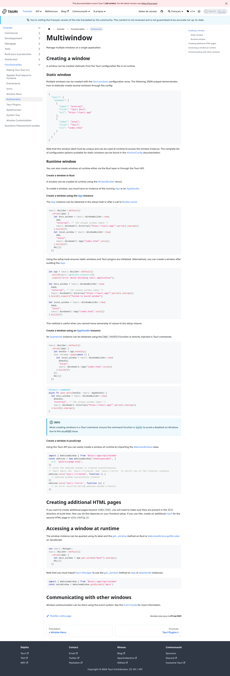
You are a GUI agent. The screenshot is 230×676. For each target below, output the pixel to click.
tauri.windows (100, 81)
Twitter (74, 658)
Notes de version (148, 11)
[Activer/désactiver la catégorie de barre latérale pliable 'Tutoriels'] (39, 28)
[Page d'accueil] (49, 29)
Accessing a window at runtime (202, 48)
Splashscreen (13, 109)
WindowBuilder (106, 181)
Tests (7, 48)
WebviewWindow (143, 447)
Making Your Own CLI (18, 70)
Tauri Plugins (13, 104)
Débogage (10, 43)
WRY (24, 662)
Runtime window (198, 39)
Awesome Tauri (175, 662)
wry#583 (66, 431)
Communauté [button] (79, 11)
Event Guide (130, 605)
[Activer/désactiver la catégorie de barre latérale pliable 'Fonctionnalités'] (39, 64)
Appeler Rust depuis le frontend (18, 77)
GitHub (122, 662)
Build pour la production (18, 54)
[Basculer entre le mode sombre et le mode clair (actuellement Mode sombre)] (199, 11)
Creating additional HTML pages (202, 43)
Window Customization (19, 120)
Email (73, 653)
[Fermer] (226, 3)
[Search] (215, 11)
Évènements (13, 83)
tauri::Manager (84, 572)
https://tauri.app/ (149, 3)
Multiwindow (13, 99)
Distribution (11, 59)
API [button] (37, 11)
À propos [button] (98, 11)
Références (51, 11)
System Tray (13, 115)
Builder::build (129, 202)
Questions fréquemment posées (22, 125)
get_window (120, 536)
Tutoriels (27, 11)
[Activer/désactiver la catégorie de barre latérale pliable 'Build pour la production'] (39, 54)
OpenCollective (127, 658)
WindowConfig (135, 152)
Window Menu (14, 94)
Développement (13, 38)
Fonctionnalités (13, 64)
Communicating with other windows (204, 52)
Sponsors (171, 653)
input (169, 513)
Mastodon (75, 662)
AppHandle (133, 188)
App (117, 188)
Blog (65, 11)
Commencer (11, 33)
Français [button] (174, 11)
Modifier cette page (58, 616)
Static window (197, 35)
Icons (9, 88)
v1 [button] (191, 11)
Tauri (25, 653)
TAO (24, 658)
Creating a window (196, 30)
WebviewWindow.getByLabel (164, 536)
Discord (171, 658)
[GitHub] (162, 11)
